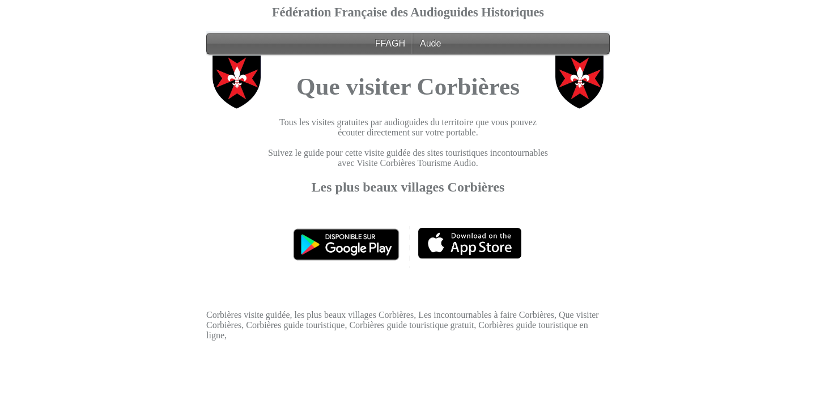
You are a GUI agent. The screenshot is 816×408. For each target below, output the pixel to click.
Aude (430, 43)
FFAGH (390, 43)
